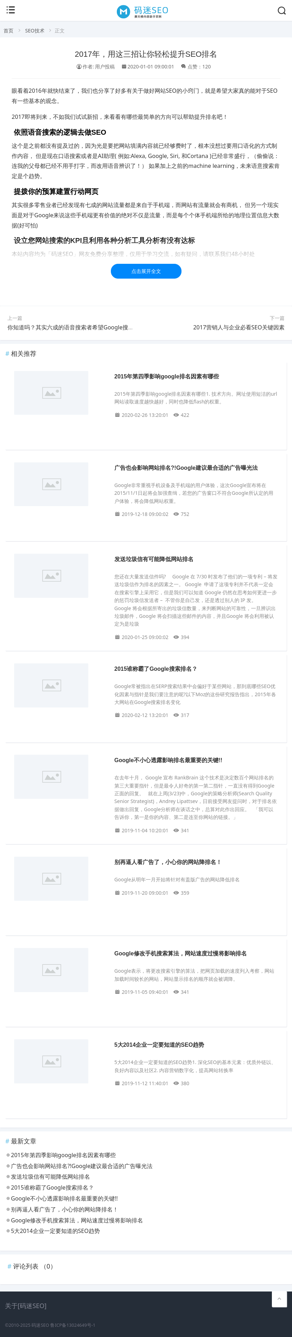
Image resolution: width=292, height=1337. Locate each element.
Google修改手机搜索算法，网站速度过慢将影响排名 (180, 953)
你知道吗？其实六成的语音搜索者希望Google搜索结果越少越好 (87, 327)
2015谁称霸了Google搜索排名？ (155, 669)
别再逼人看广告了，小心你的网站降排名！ (168, 862)
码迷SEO (40, 1325)
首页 (8, 30)
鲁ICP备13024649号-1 (72, 1325)
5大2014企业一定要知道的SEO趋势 (159, 1045)
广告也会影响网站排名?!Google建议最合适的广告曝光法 (186, 468)
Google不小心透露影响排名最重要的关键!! (168, 760)
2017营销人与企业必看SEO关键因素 (239, 327)
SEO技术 (34, 30)
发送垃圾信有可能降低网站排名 (153, 559)
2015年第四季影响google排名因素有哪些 (166, 376)
